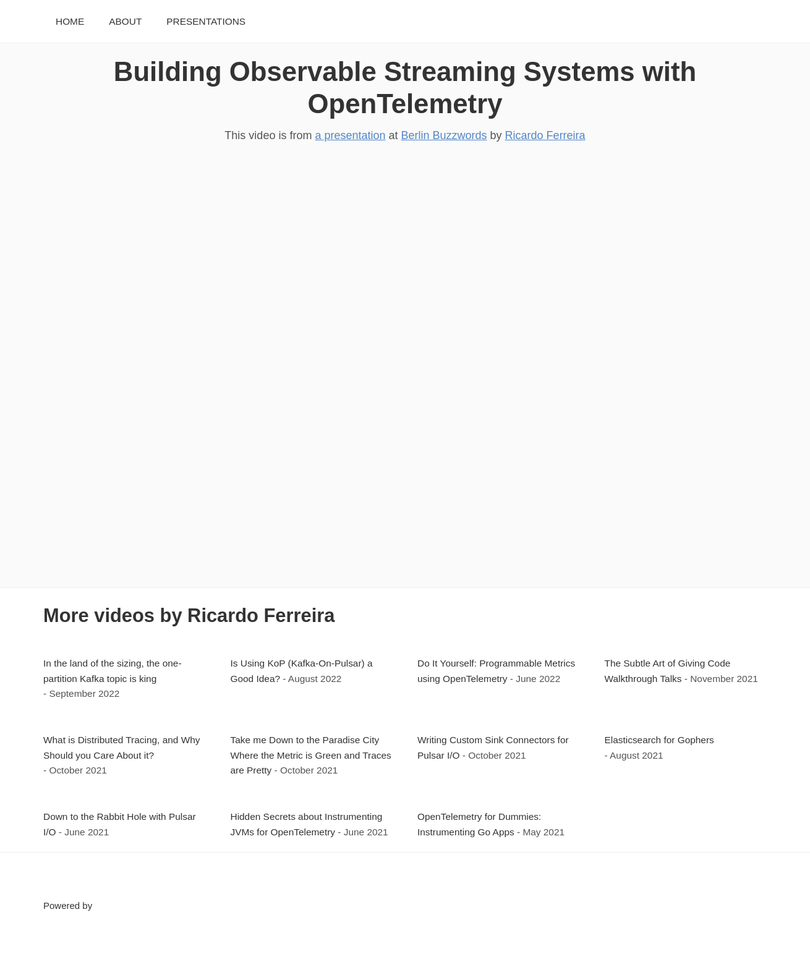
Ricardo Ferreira (545, 135)
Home (70, 21)
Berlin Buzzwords (444, 135)
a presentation (350, 135)
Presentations (205, 21)
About (125, 21)
